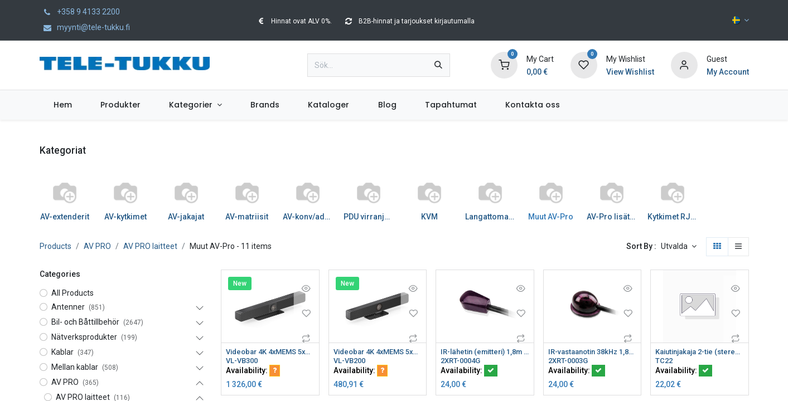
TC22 (664, 361)
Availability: (253, 371)
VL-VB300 (244, 361)
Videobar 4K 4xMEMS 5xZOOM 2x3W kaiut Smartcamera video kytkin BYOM (270, 352)
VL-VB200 (351, 361)
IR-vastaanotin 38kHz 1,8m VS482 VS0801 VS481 (592, 352)
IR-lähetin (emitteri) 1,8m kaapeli (485, 352)
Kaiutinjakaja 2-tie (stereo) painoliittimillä (699, 352)
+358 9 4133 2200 (80, 11)
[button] (678, 246)
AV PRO (97, 246)
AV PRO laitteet (150, 246)
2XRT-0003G (570, 361)
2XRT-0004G (463, 361)
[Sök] (438, 65)
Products (55, 246)
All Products (72, 292)
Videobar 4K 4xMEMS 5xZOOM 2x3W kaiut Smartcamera (377, 352)
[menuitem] (63, 105)
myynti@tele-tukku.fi (85, 27)
